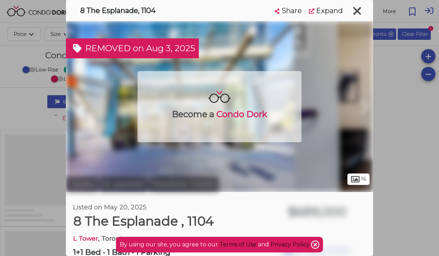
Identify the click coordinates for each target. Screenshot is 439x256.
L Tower (85, 238)
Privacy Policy (290, 244)
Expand (326, 10)
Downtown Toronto (184, 184)
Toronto (81, 184)
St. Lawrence (123, 184)
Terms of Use (238, 244)
